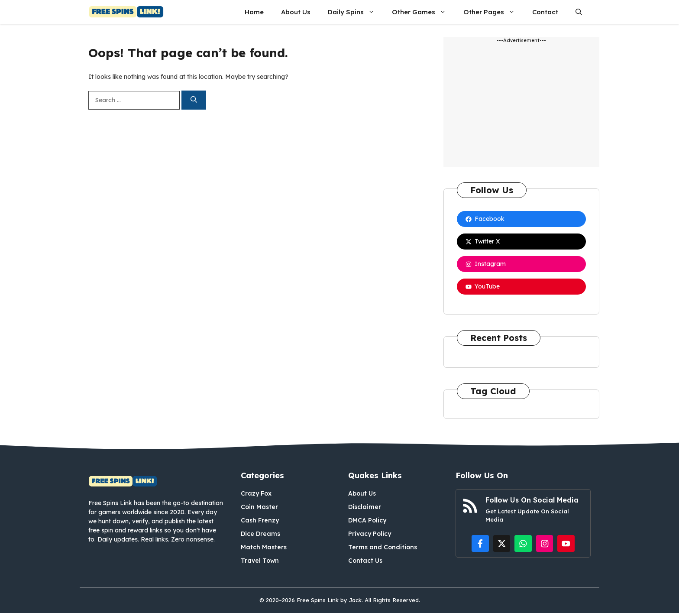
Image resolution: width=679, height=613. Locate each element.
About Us (295, 12)
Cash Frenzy (260, 520)
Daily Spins (355, 12)
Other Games (423, 12)
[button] (579, 12)
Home (254, 12)
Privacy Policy (369, 534)
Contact (545, 12)
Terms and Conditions (382, 547)
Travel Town (260, 560)
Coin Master (259, 507)
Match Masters (264, 547)
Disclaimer (364, 507)
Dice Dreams (260, 534)
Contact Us (365, 560)
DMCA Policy (367, 520)
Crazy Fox (256, 493)
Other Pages (493, 12)
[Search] (193, 100)
